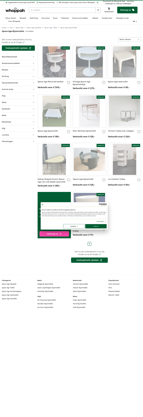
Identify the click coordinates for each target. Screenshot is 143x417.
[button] (20, 2)
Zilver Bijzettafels (79, 291)
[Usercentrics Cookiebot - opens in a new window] (100, 204)
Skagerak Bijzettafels (45, 284)
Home (4, 28)
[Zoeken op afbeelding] (98, 10)
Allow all (96, 226)
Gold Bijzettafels (79, 307)
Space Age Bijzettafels (68, 28)
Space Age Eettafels (9, 298)
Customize (74, 226)
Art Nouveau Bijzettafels (46, 300)
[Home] (15, 10)
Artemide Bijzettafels (45, 291)
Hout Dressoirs (114, 284)
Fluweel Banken (114, 291)
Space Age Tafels (50, 28)
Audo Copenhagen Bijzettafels (48, 288)
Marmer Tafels (113, 295)
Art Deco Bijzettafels (45, 307)
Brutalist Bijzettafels (45, 304)
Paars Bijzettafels (79, 300)
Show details (100, 221)
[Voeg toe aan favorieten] (68, 82)
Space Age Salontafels (10, 295)
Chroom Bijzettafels (80, 284)
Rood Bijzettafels (79, 304)
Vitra (110, 288)
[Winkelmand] (109, 10)
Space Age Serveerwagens (11, 291)
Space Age (19, 28)
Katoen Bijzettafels (80, 288)
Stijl (11, 28)
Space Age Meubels (34, 28)
